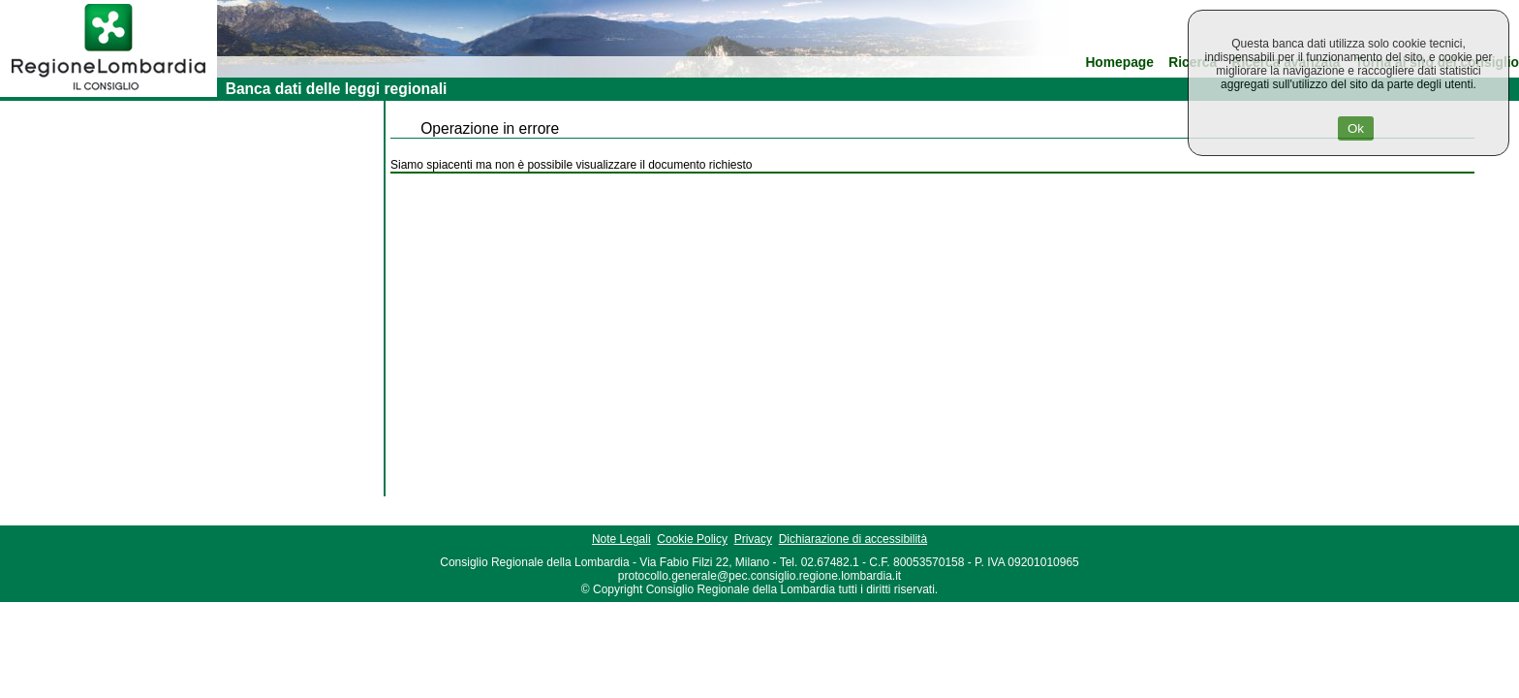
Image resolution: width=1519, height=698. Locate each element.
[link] (108, 93)
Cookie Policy (692, 539)
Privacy (753, 539)
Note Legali (621, 539)
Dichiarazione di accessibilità (853, 539)
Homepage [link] (1119, 62)
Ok (1356, 128)
